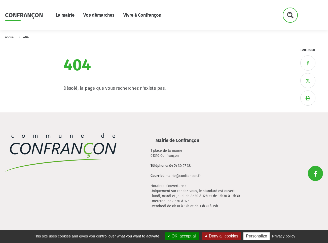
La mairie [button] (65, 15)
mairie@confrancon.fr (183, 176)
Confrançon (24, 15)
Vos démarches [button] (99, 15)
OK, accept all (182, 236)
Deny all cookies (221, 236)
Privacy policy (283, 236)
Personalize (256, 236)
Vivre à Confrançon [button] (142, 15)
